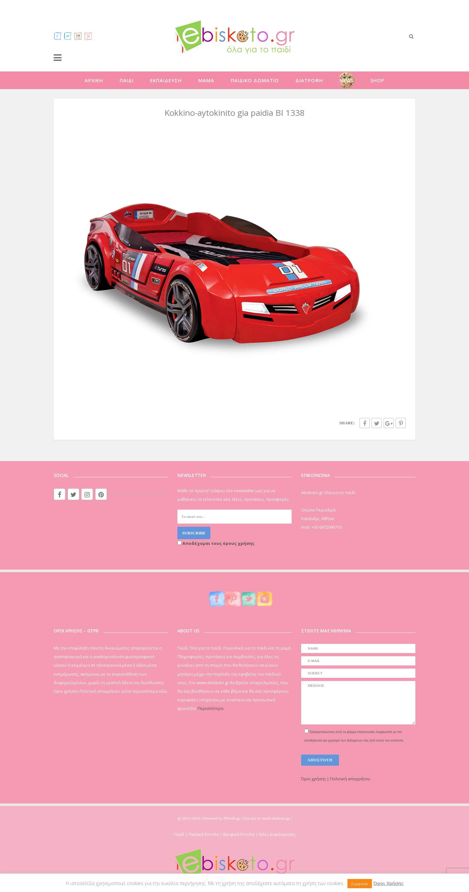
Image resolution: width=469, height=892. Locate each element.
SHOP (377, 80)
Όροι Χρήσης (388, 883)
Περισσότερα (210, 708)
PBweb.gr (232, 818)
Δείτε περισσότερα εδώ (144, 691)
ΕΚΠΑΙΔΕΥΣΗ (166, 80)
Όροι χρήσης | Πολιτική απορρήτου (335, 779)
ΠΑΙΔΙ (127, 80)
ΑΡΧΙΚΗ (94, 80)
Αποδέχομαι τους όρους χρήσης (215, 543)
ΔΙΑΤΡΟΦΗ (309, 80)
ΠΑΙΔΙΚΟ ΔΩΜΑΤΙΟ (255, 80)
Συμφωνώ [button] (359, 883)
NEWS (347, 80)
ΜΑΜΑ (206, 80)
